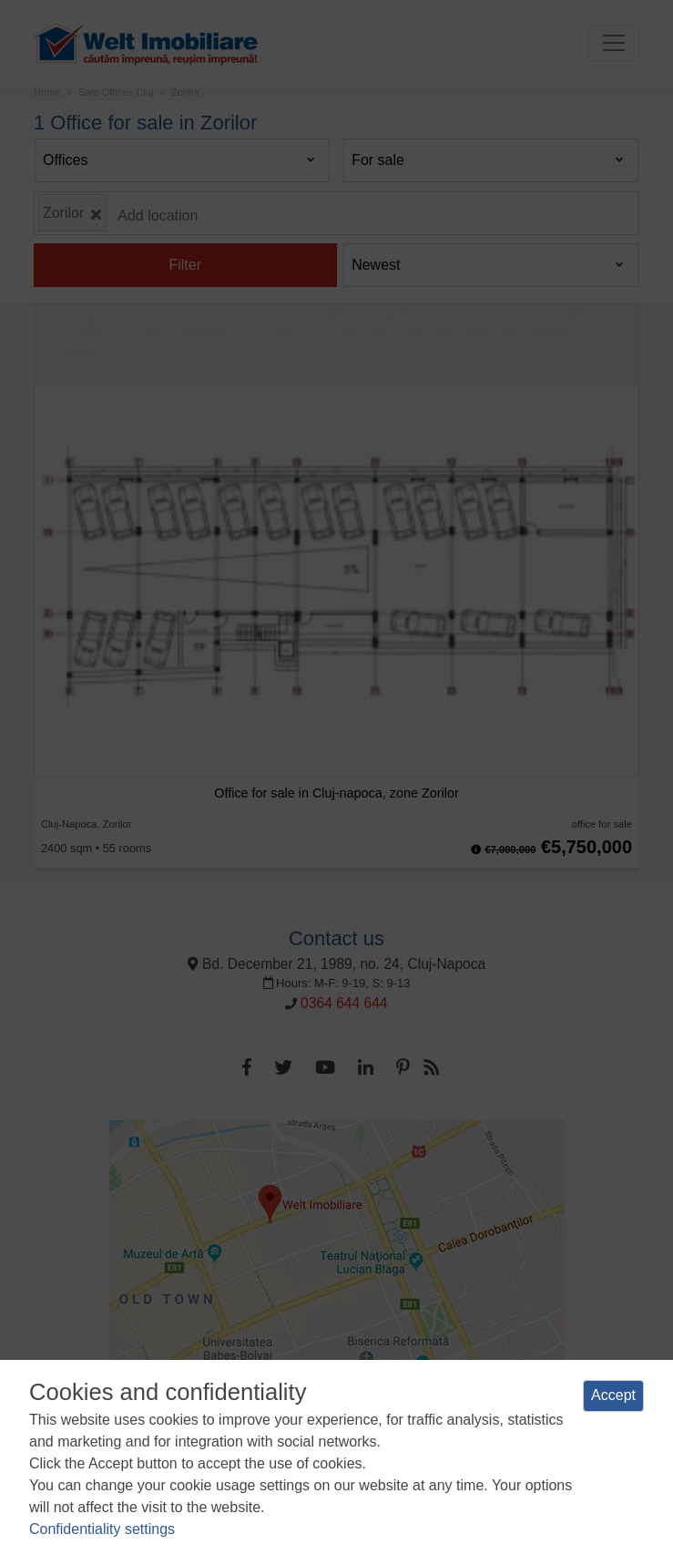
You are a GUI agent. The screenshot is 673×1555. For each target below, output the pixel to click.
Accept (613, 1395)
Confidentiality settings (102, 1529)
